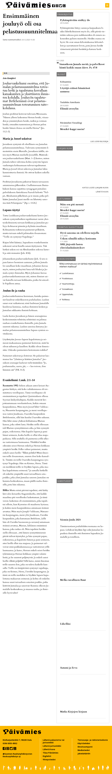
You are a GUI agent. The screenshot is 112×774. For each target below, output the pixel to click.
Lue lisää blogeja (99, 141)
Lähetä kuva (102, 191)
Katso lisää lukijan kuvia (95, 187)
